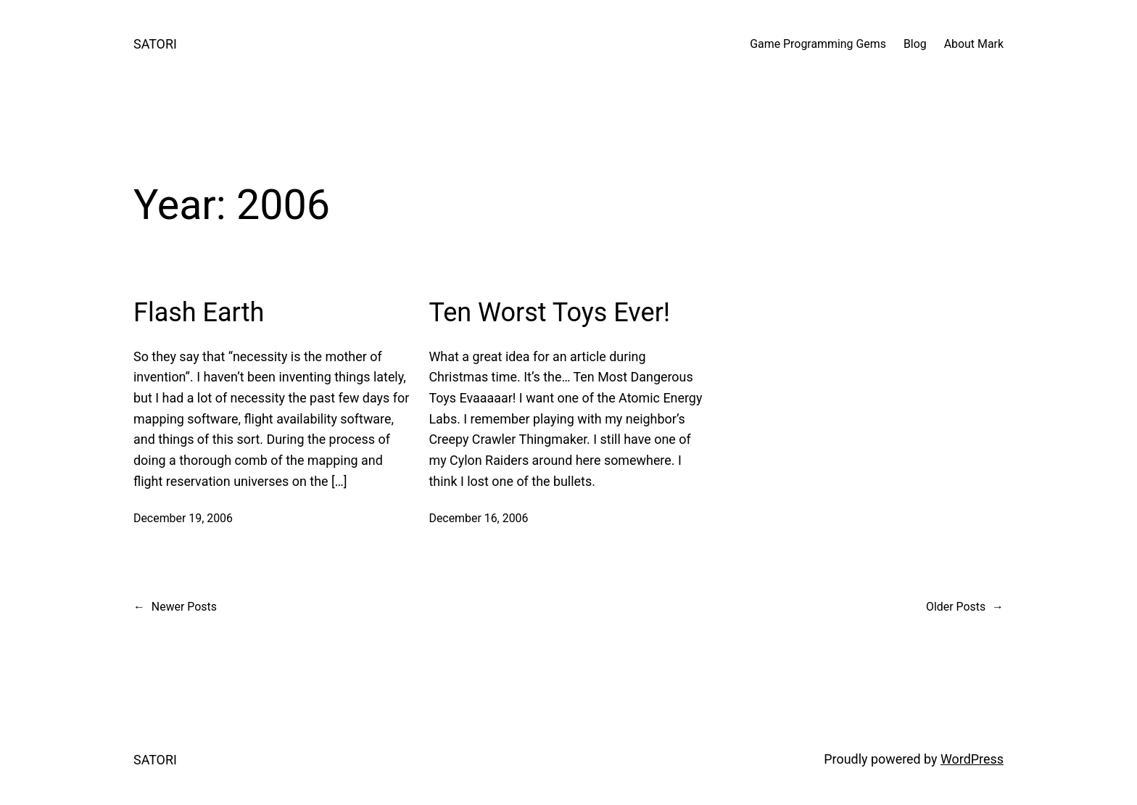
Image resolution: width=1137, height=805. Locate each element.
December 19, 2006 (183, 518)
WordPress (972, 759)
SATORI (155, 43)
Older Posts (965, 607)
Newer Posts (175, 607)
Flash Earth (198, 312)
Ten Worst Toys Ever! (549, 312)
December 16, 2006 (478, 518)
